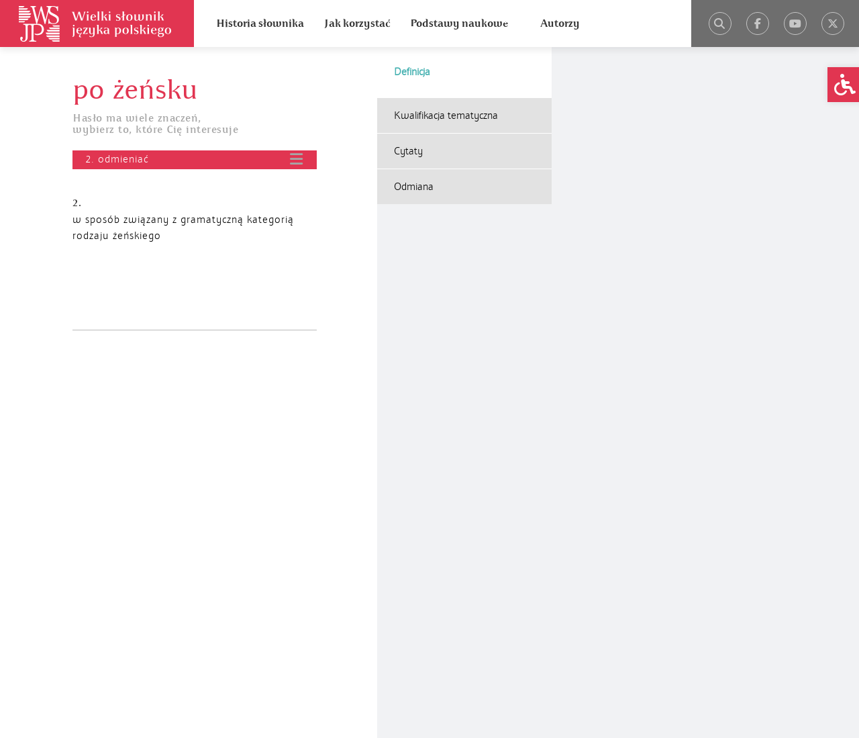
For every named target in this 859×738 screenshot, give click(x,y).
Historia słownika (260, 23)
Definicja (412, 72)
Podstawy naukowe (459, 23)
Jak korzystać (357, 23)
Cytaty (408, 151)
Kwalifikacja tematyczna (446, 115)
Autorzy (560, 23)
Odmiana (414, 187)
